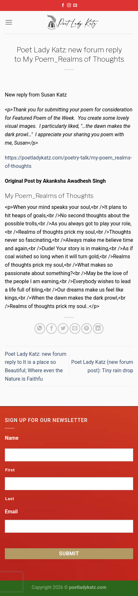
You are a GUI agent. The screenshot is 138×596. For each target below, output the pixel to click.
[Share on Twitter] (63, 328)
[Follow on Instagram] (69, 5)
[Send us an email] (75, 5)
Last (9, 498)
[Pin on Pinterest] (86, 328)
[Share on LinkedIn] (98, 328)
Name (11, 438)
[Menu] (9, 22)
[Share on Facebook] (51, 328)
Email (11, 512)
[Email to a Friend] (75, 328)
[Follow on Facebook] (63, 5)
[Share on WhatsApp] (39, 328)
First (10, 470)
